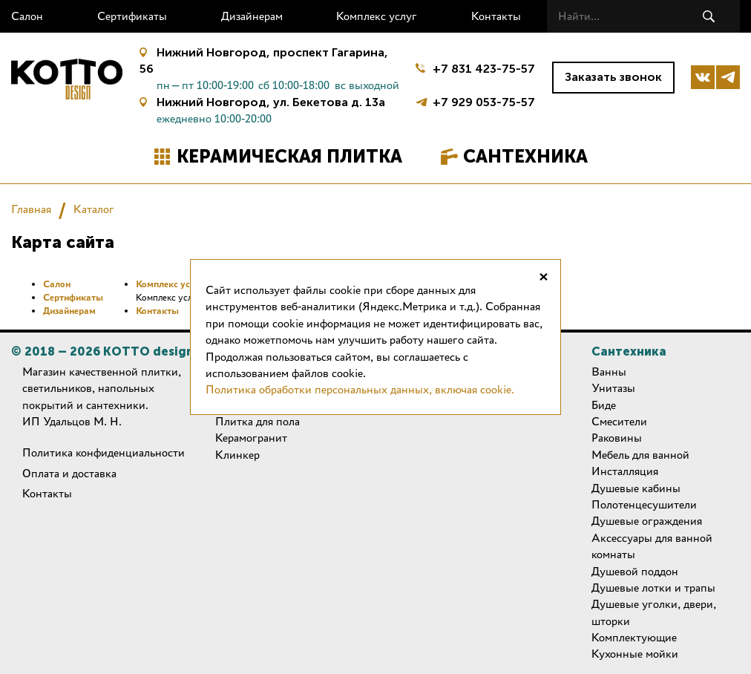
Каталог (93, 209)
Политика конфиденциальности (103, 452)
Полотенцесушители (644, 504)
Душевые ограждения (646, 520)
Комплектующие (634, 637)
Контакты (496, 16)
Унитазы (613, 388)
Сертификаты (132, 16)
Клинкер (237, 454)
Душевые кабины (636, 488)
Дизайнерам (252, 16)
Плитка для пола (257, 421)
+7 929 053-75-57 (484, 100)
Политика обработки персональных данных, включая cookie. (360, 389)
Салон (27, 16)
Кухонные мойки (634, 653)
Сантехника (525, 156)
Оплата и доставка (69, 473)
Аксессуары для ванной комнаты (651, 545)
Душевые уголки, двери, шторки (653, 612)
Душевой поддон (634, 571)
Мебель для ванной (640, 454)
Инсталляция (624, 471)
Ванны (608, 371)
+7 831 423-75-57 (484, 69)
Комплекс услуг (376, 16)
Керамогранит (251, 437)
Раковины (616, 437)
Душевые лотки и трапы (653, 587)
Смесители (619, 421)
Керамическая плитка (289, 156)
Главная (31, 209)
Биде (603, 405)
